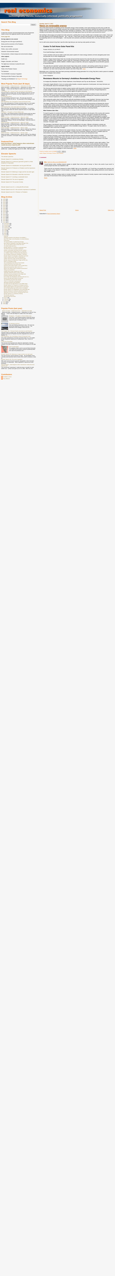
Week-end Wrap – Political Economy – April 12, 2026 (14, 127)
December (6, 223)
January (6, 300)
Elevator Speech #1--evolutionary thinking (12, 159)
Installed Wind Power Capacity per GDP (13, 271)
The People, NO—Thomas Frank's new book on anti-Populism (16, 91)
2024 (4, 202)
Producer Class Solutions (57, 153)
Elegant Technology (47, 153)
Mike (45, 162)
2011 (4, 222)
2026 (4, 199)
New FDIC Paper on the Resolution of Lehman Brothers (16, 239)
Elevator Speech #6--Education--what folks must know (15, 174)
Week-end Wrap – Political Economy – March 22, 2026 (14, 117)
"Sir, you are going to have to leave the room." (14, 244)
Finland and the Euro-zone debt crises (12, 264)
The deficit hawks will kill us (10, 246)
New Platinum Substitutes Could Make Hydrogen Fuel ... (16, 243)
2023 (4, 203)
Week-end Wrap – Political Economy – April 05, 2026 (14, 132)
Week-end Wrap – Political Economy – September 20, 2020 (16, 86)
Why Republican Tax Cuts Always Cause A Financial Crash (15, 101)
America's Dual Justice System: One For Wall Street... (16, 265)
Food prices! (6, 240)
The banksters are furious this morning (12, 279)
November (6, 225)
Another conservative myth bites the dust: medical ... (15, 250)
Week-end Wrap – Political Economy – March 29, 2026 (14, 122)
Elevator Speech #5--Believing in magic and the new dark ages (17, 172)
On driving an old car (6, 96)
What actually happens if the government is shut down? (16, 286)
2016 (4, 214)
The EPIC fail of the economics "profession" (13, 248)
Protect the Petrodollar (6, 341)
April (5, 234)
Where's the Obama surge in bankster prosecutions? (16, 268)
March (5, 297)
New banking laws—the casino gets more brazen (13, 106)
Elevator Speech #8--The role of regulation (12, 179)
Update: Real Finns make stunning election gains (15, 258)
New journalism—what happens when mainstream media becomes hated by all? (17, 144)
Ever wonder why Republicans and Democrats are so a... (16, 276)
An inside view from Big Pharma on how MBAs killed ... (16, 283)
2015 (4, 216)
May (5, 233)
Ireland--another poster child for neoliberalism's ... (15, 257)
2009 (4, 303)
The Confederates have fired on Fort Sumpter (14, 262)
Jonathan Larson (7, 376)
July (5, 230)
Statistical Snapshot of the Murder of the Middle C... (15, 237)
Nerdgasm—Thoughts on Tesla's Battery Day (12, 112)
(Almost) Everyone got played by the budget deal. (15, 274)
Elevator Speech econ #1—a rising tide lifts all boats (15, 187)
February (6, 299)
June (5, 232)
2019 (4, 210)
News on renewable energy (53, 25)
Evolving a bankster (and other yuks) (12, 275)
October (6, 226)
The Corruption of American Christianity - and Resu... (16, 254)
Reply (45, 178)
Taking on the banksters (9, 269)
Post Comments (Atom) (53, 213)
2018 (4, 211)
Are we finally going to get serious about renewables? (16, 288)
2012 (4, 220)
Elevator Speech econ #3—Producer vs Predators (14, 192)
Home (77, 210)
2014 (4, 217)
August (6, 229)
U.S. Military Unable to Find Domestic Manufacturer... (16, 253)
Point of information (14, 346)
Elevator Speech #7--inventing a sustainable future (14, 177)
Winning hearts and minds (10, 296)
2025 (4, 200)
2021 (4, 206)
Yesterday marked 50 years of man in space (14, 272)
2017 (4, 212)
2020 (4, 208)
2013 (4, 219)
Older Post (111, 210)
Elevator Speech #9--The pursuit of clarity (12, 182)
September (7, 227)
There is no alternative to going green (12, 281)
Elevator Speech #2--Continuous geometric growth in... (16, 290)
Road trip (6, 236)
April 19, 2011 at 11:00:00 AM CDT (57, 162)
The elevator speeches (7, 156)
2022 (4, 205)
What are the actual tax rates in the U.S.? (13, 267)
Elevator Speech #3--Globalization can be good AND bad (16, 165)
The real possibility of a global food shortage (14, 241)
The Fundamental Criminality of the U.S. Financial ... (15, 251)
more (84, 69)
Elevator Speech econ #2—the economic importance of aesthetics (18, 189)
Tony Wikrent (6, 378)
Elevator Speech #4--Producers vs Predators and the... (16, 285)
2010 (4, 302)
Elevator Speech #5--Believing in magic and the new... (16, 260)
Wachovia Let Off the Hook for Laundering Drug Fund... (16, 292)
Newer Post (42, 210)
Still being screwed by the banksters (12, 282)
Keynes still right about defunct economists (13, 278)
